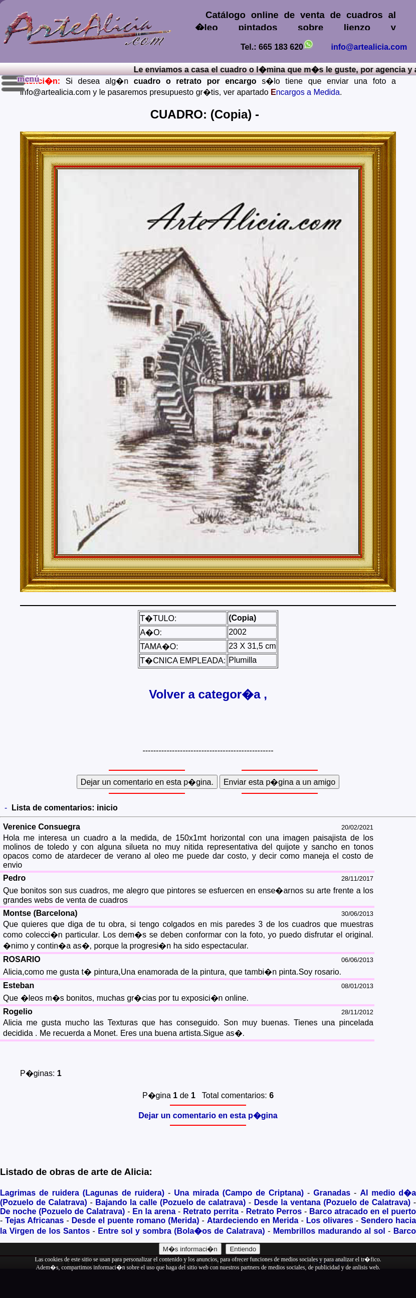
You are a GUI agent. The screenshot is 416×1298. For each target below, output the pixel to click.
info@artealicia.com (369, 47)
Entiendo (243, 1249)
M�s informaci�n (190, 1249)
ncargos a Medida (305, 92)
